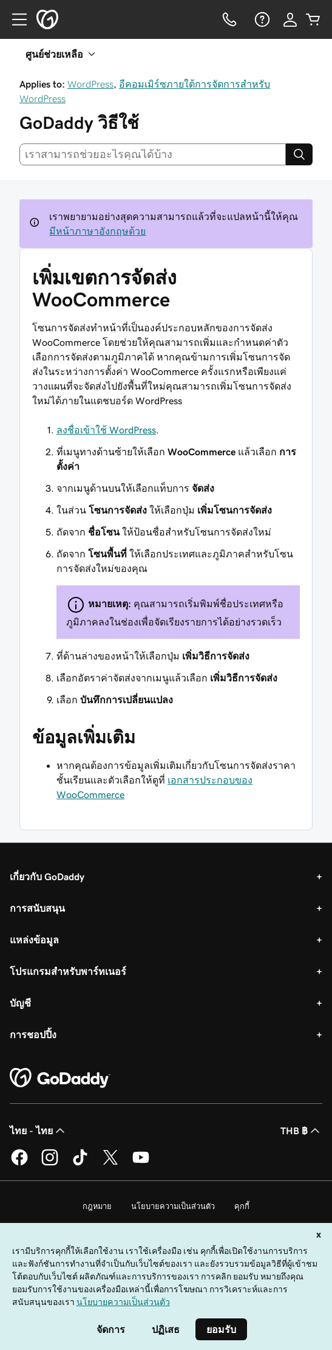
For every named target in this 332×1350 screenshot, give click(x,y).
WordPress (90, 84)
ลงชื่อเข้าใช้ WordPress (106, 430)
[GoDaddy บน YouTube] (141, 1163)
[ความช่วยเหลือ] (261, 19)
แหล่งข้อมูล (34, 940)
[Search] (299, 154)
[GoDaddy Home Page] (60, 1078)
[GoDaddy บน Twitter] (110, 1163)
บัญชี (20, 1003)
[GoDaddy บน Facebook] (19, 1163)
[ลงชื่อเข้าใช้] (290, 19)
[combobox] (152, 154)
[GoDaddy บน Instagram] (49, 1163)
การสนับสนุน (37, 908)
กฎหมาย (97, 1206)
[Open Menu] (14, 19)
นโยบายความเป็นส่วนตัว (173, 1206)
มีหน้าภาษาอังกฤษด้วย (97, 231)
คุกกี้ (241, 1206)
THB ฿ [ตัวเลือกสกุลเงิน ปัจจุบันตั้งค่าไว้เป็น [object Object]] (301, 1130)
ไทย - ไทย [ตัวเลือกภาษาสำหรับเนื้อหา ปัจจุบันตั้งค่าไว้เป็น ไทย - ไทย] (38, 1130)
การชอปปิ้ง (33, 1034)
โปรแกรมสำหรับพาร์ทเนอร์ (68, 971)
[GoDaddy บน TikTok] (80, 1163)
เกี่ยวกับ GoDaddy (47, 876)
